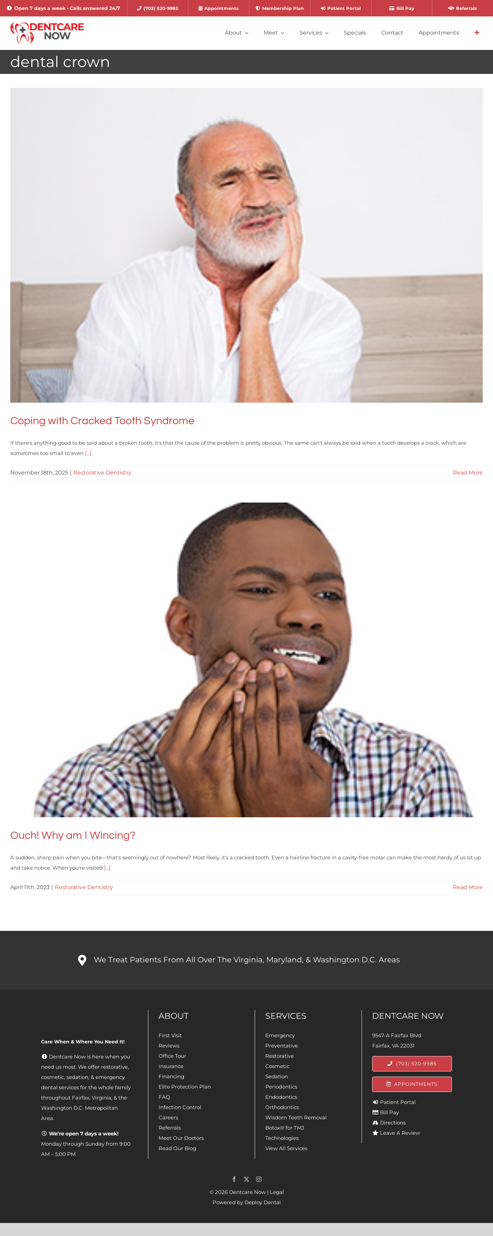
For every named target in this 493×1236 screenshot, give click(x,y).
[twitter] (246, 1179)
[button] (246, 960)
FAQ (164, 1097)
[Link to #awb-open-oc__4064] (477, 33)
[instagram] (259, 1179)
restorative (114, 1067)
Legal (277, 1192)
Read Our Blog (177, 1148)
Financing (171, 1076)
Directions (393, 1122)
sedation (77, 1077)
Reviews (169, 1045)
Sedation (276, 1076)
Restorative (279, 1056)
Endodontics (281, 1097)
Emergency (280, 1035)
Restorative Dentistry (102, 472)
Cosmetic (277, 1066)
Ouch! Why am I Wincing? (72, 835)
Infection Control (180, 1107)
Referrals (170, 1127)
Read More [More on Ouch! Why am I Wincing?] (468, 887)
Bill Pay (389, 1112)
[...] (88, 453)
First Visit (170, 1035)
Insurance (171, 1066)
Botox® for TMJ (284, 1127)
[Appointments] (412, 1084)
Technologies (282, 1138)
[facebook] (234, 1179)
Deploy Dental (262, 1202)
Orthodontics (282, 1107)
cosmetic (52, 1077)
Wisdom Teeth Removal (296, 1117)
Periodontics (281, 1086)
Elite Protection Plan (185, 1086)
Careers (168, 1117)
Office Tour (172, 1056)
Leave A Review (400, 1133)
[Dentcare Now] (47, 24)
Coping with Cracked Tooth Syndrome (102, 421)
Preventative (281, 1045)
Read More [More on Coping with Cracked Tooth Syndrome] (468, 472)
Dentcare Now (247, 1192)
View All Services (286, 1148)
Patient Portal (398, 1102)
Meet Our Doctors (181, 1138)
